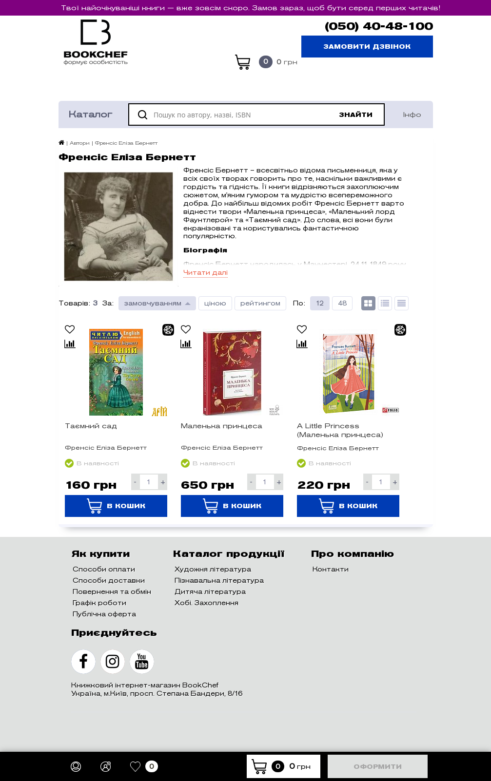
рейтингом (260, 303)
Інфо (412, 114)
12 (320, 303)
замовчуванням (152, 303)
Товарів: (74, 303)
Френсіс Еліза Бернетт (106, 447)
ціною (215, 303)
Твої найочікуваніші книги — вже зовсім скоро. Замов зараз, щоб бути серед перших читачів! (250, 7)
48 (342, 303)
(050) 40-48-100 (379, 26)
